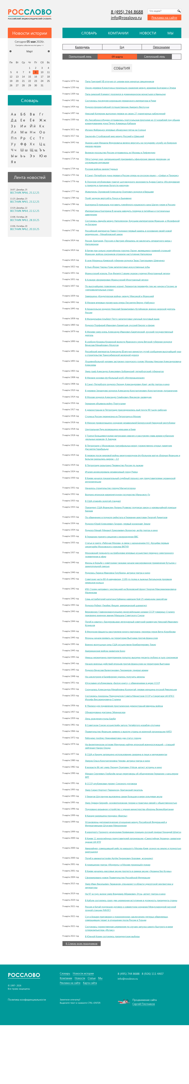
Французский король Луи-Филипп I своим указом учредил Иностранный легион (129, 285)
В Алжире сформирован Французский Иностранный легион (121, 293)
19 (11, 81)
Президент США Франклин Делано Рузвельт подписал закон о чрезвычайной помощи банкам (132, 533)
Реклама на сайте (164, 17)
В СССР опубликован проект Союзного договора (115, 825)
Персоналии (161, 47)
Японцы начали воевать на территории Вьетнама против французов (126, 665)
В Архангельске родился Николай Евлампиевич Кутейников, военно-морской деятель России (132, 324)
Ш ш (24, 149)
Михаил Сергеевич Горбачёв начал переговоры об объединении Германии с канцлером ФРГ (131, 816)
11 (48, 72)
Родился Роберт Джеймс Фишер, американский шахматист (120, 629)
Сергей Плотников (143, 1062)
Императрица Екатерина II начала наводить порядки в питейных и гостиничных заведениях (125, 222)
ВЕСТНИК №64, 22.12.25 (24, 211)
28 (23, 85)
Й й (33, 125)
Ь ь (22, 155)
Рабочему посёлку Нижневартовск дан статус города (117, 779)
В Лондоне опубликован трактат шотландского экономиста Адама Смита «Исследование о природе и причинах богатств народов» (129, 190)
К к (41, 125)
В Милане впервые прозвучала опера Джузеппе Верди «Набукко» (125, 316)
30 (35, 85)
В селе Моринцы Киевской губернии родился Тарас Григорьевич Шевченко (131, 270)
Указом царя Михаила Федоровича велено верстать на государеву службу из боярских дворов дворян (132, 147)
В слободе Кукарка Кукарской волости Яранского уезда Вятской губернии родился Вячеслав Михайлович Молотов (130, 357)
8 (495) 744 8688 (127, 12)
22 (29, 81)
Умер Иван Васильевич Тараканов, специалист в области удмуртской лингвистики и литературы (126, 941)
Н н (32, 132)
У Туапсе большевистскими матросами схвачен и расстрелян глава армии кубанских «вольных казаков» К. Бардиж (129, 461)
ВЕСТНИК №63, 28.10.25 (24, 220)
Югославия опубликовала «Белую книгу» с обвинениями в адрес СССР (128, 717)
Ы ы (14, 155)
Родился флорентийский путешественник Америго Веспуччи (121, 110)
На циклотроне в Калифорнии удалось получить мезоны (119, 711)
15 (29, 76)
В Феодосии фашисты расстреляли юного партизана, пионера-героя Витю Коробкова (130, 657)
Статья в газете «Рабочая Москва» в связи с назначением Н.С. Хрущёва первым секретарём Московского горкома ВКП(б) (128, 568)
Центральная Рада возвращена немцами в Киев (114, 453)
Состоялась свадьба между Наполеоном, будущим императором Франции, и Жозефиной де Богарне (132, 232)
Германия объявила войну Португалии (108, 424)
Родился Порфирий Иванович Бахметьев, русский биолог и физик (125, 339)
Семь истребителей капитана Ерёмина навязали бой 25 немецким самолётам (131, 623)
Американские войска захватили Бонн (108, 678)
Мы (170, 33)
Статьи (92, 1037)
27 (17, 85)
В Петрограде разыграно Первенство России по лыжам (119, 489)
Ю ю (43, 155)
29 (29, 85)
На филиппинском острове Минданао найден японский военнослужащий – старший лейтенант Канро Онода (130, 787)
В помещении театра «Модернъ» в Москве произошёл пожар (122, 916)
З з (13, 125)
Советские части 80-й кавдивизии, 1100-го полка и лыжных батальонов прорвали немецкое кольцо (128, 605)
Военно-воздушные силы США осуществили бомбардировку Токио (126, 672)
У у (13, 143)
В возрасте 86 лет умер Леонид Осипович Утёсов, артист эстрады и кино (129, 808)
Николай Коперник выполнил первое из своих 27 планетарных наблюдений (131, 117)
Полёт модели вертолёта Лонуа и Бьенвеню (111, 205)
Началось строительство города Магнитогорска (114, 512)
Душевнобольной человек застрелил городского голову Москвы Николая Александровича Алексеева (130, 376)
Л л (13, 132)
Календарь (82, 47)
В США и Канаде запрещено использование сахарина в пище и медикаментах (132, 795)
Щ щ (33, 149)
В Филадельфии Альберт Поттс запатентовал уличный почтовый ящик (127, 332)
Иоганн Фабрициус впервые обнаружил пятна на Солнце (119, 133)
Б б (23, 114)
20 (17, 81)
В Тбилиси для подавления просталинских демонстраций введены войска (129, 744)
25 (48, 81)
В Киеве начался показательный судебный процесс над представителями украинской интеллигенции (129, 504)
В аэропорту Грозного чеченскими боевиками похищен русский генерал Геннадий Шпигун (129, 882)
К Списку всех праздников (81, 1002)
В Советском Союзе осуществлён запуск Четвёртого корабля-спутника (128, 763)
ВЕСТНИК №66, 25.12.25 (24, 192)
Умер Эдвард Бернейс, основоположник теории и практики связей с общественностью (126, 846)
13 (17, 76)
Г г (41, 114)
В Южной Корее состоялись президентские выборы (116, 995)
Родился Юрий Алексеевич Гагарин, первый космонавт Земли (122, 548)
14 (23, 76)
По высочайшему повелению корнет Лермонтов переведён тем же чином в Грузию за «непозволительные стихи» (131, 301)
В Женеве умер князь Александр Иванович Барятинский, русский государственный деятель (124, 347)
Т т (41, 137)
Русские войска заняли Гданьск (103, 172)
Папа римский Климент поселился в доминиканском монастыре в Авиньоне (131, 97)
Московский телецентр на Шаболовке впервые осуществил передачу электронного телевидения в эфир (127, 578)
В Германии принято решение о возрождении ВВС (115, 561)
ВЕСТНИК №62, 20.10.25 (24, 229)
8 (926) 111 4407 (153, 1032)
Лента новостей (29, 177)
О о (42, 132)
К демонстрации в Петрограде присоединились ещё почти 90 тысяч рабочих (132, 430)
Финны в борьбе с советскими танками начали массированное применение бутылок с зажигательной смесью (131, 588)
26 (11, 85)
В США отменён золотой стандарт (105, 525)
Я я (13, 161)
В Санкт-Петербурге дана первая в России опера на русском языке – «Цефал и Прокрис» (132, 180)
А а (13, 114)
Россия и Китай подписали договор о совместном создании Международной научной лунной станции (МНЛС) (132, 967)
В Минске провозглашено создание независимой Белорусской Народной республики (129, 445)
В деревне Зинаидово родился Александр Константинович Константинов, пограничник (129, 409)
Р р (22, 137)
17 (42, 76)
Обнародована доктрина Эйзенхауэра (108, 750)
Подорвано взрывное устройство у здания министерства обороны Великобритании (126, 855)
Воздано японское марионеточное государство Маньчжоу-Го (122, 518)
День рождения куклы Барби (102, 756)
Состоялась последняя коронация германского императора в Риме (126, 104)
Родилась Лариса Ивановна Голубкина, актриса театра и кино (122, 597)
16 (35, 76)
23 (35, 81)
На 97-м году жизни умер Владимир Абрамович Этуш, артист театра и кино (131, 949)
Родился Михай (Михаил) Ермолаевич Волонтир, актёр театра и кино (126, 554)
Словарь (89, 33)
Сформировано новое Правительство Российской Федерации (122, 933)
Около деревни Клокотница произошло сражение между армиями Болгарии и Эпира (133, 89)
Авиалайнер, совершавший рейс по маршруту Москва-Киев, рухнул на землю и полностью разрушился (132, 901)
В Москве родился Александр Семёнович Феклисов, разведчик (123, 417)
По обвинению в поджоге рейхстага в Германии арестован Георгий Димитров (132, 541)
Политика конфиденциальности (27, 1058)
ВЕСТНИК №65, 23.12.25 (24, 201)
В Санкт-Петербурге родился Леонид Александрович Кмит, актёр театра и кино (130, 399)
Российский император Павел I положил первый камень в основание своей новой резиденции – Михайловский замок (131, 242)
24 (42, 81)
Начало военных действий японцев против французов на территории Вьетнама (127, 696)
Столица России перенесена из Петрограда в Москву (117, 437)
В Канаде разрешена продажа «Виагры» (109, 864)
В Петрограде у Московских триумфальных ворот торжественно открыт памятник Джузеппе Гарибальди (129, 471)
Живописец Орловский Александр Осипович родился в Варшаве (124, 198)
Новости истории (83, 1032)
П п (14, 137)
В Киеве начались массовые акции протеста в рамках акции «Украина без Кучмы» (129, 924)
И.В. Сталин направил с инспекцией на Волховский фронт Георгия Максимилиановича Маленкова (124, 614)
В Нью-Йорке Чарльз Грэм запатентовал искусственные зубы (122, 277)
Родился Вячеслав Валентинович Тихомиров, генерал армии (121, 704)
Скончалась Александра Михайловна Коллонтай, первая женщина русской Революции (130, 725)
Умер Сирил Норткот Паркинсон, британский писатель (118, 831)
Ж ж (42, 120)
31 (42, 85)
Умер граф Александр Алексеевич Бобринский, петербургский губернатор (130, 385)
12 (11, 76)
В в (32, 114)
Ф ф (23, 143)
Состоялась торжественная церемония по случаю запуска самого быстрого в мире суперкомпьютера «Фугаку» (132, 987)
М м (23, 132)
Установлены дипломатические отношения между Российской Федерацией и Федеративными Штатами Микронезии (131, 872)
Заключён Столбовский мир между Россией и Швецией (118, 139)
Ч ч (13, 149)
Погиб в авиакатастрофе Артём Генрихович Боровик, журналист (124, 910)
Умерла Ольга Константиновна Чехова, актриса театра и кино (122, 802)
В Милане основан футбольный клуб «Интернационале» (119, 391)
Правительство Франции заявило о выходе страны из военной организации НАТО (131, 771)
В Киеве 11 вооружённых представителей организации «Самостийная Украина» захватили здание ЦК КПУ (127, 891)
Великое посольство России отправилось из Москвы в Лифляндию (125, 156)
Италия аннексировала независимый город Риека (115, 496)
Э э (32, 155)
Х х (32, 143)
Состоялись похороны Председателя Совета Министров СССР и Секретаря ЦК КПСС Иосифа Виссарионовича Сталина (132, 735)
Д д (13, 120)
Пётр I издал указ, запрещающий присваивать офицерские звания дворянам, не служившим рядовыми (132, 164)
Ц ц (42, 143)
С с (32, 137)
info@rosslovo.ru (126, 17)
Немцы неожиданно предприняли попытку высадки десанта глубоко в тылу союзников (131, 686)
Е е (22, 120)
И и (23, 125)
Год (122, 47)
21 (23, 81)
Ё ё (32, 120)
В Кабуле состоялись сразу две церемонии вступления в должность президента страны (133, 957)
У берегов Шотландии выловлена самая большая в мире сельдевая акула (129, 838)
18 (48, 76)
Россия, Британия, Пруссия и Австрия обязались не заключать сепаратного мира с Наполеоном (130, 252)
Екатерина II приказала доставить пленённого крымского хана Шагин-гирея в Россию (132, 213)
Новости (148, 33)
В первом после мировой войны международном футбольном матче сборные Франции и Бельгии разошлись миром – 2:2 (133, 481)
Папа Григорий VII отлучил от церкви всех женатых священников (124, 81)
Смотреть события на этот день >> (30, 45)
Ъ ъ (42, 149)
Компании (118, 33)
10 (42, 72)
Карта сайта (90, 1042)
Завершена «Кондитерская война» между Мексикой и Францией (124, 310)
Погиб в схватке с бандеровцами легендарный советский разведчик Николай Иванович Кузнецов (132, 647)
